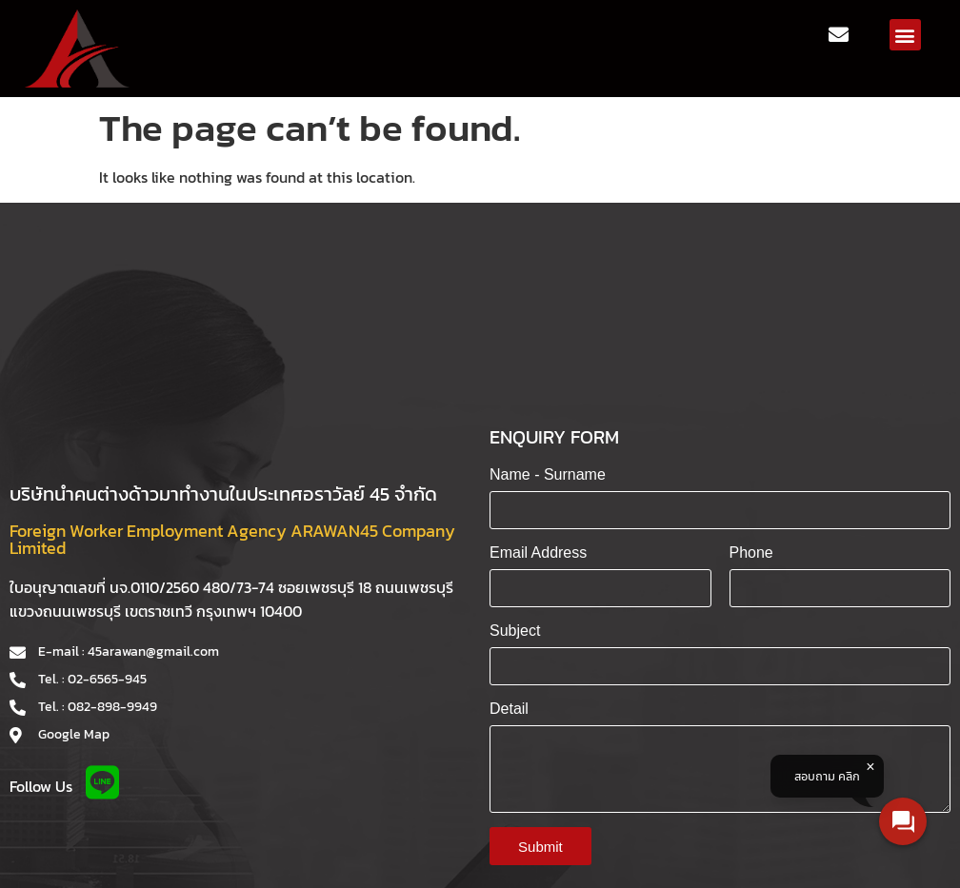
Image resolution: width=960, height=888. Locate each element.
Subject (515, 630)
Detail (509, 709)
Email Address (538, 552)
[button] (905, 34)
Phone (751, 552)
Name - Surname (548, 474)
